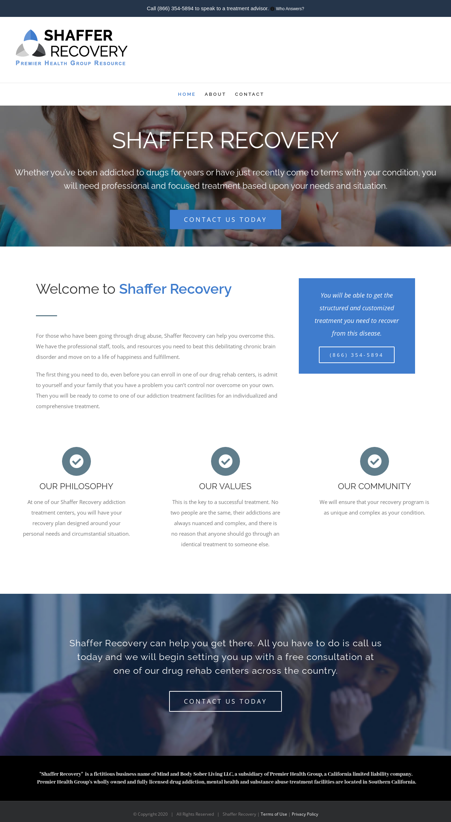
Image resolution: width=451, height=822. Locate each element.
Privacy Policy (305, 814)
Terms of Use (274, 814)
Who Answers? (290, 8)
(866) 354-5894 (175, 8)
